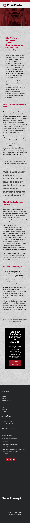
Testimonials (5, 409)
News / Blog (5, 405)
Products (4, 396)
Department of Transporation (9, 428)
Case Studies (5, 403)
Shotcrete (4, 431)
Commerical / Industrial (8, 421)
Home (3, 394)
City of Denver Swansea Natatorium (10, 438)
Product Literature (6, 400)
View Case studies (15, 363)
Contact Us (5, 411)
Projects (4, 398)
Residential (4, 419)
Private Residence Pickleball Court (10, 444)
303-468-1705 (14, 1)
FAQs (3, 407)
